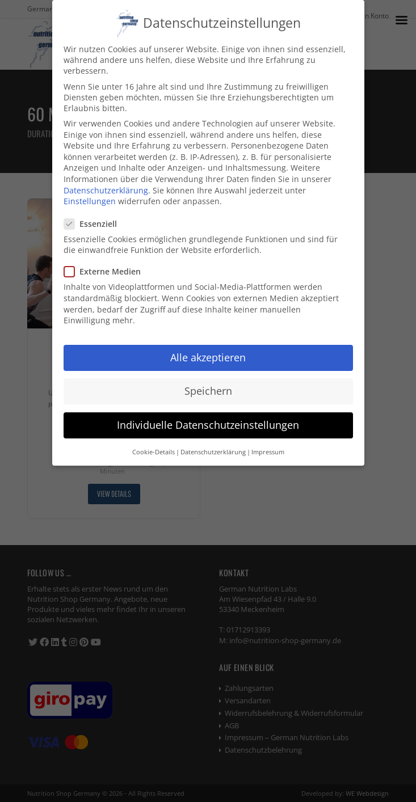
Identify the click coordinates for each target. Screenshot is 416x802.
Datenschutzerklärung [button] (213, 451)
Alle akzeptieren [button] (208, 357)
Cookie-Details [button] (153, 451)
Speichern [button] (208, 390)
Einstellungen (90, 200)
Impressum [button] (267, 451)
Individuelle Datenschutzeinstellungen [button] (208, 424)
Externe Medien (107, 270)
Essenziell (95, 222)
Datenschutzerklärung (106, 189)
